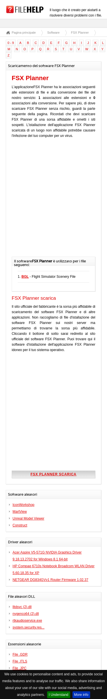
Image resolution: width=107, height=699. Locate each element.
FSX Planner (80, 32)
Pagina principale (24, 32)
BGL (25, 277)
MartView (20, 512)
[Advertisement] (53, 200)
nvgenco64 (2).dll (26, 614)
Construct (20, 525)
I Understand (58, 695)
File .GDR (20, 655)
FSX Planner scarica (53, 474)
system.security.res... (29, 627)
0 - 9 (11, 42)
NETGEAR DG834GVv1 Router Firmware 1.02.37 (50, 580)
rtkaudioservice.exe (27, 621)
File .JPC (20, 668)
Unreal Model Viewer (28, 518)
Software (53, 32)
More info (81, 695)
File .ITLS (20, 661)
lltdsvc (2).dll (22, 607)
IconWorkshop (23, 505)
